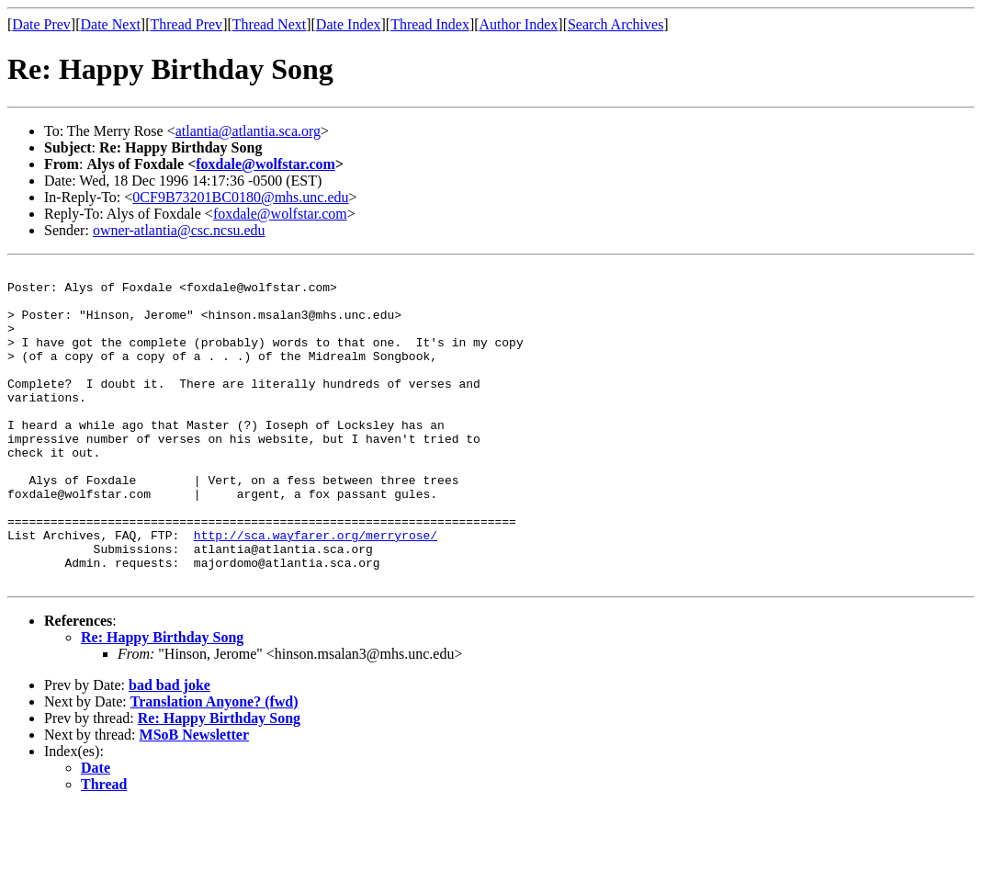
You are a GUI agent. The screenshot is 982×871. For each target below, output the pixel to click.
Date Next (111, 24)
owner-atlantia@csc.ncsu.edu (179, 230)
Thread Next (269, 24)
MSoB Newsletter (195, 798)
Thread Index (429, 24)
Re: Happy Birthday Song (162, 700)
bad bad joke (169, 748)
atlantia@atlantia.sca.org (248, 131)
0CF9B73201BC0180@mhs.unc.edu (240, 197)
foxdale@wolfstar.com (265, 164)
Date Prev (41, 24)
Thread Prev (186, 24)
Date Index (348, 24)
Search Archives (615, 24)
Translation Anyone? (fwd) (214, 765)
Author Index (519, 24)
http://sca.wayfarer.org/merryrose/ (315, 590)
